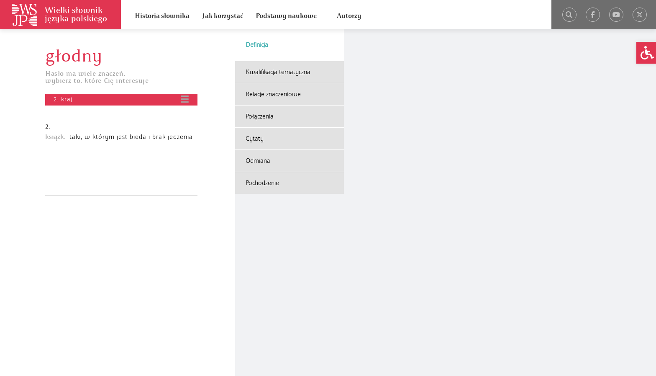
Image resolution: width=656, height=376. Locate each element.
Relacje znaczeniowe (273, 94)
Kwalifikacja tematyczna (278, 72)
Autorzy (349, 16)
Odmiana (258, 161)
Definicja (257, 45)
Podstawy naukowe (286, 16)
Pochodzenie (262, 183)
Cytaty (255, 138)
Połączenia (260, 116)
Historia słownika (162, 16)
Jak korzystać (222, 16)
